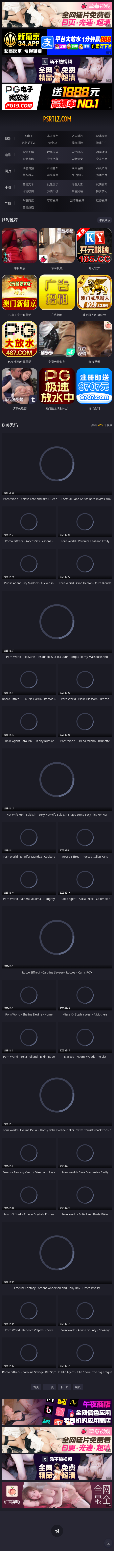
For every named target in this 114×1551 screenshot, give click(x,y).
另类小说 (52, 191)
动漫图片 (101, 168)
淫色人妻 (77, 184)
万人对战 (77, 136)
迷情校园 (28, 191)
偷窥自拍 (28, 168)
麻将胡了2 (28, 143)
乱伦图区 (77, 175)
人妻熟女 (77, 159)
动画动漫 (101, 152)
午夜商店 (28, 200)
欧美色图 (77, 168)
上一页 (49, 1387)
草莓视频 (52, 200)
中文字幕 (52, 159)
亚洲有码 (28, 159)
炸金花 (52, 143)
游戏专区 (101, 136)
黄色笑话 (77, 191)
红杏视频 (101, 200)
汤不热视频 (77, 200)
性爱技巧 (101, 191)
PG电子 (28, 136)
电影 (8, 155)
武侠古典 (101, 184)
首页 (36, 1387)
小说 (8, 187)
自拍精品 (77, 152)
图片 (8, 171)
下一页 (64, 1387)
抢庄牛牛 (101, 143)
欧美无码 (52, 152)
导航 (8, 203)
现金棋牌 (77, 143)
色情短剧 (28, 207)
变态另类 (101, 159)
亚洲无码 (28, 152)
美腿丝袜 (28, 175)
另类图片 (101, 175)
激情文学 (28, 184)
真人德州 (52, 136)
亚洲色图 (52, 168)
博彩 (8, 138)
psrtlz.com (57, 119)
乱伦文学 (52, 184)
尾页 (78, 1387)
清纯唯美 (52, 175)
